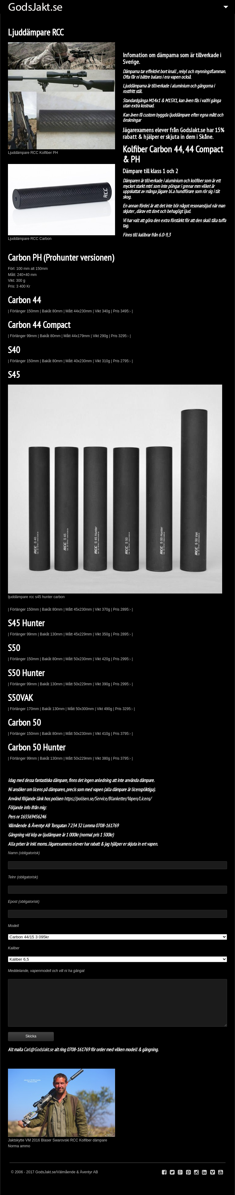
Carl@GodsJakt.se (38, 1049)
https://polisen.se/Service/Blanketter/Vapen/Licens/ (108, 798)
